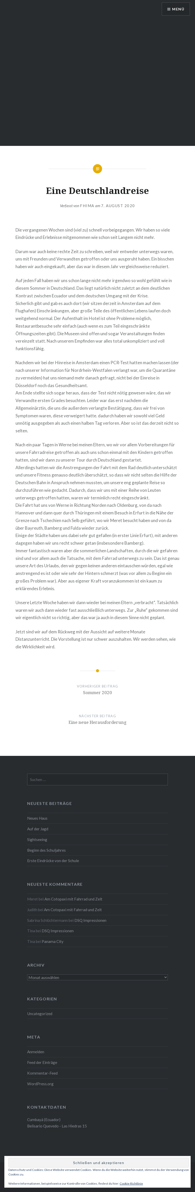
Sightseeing (37, 839)
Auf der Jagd (37, 829)
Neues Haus (37, 818)
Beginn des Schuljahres (46, 850)
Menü (178, 9)
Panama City (52, 941)
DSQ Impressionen (90, 920)
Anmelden (35, 1051)
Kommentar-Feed (42, 1073)
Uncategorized (39, 1013)
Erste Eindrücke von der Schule (53, 860)
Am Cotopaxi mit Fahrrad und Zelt (73, 899)
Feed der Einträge (42, 1062)
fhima (87, 205)
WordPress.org (40, 1083)
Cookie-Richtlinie (131, 1183)
